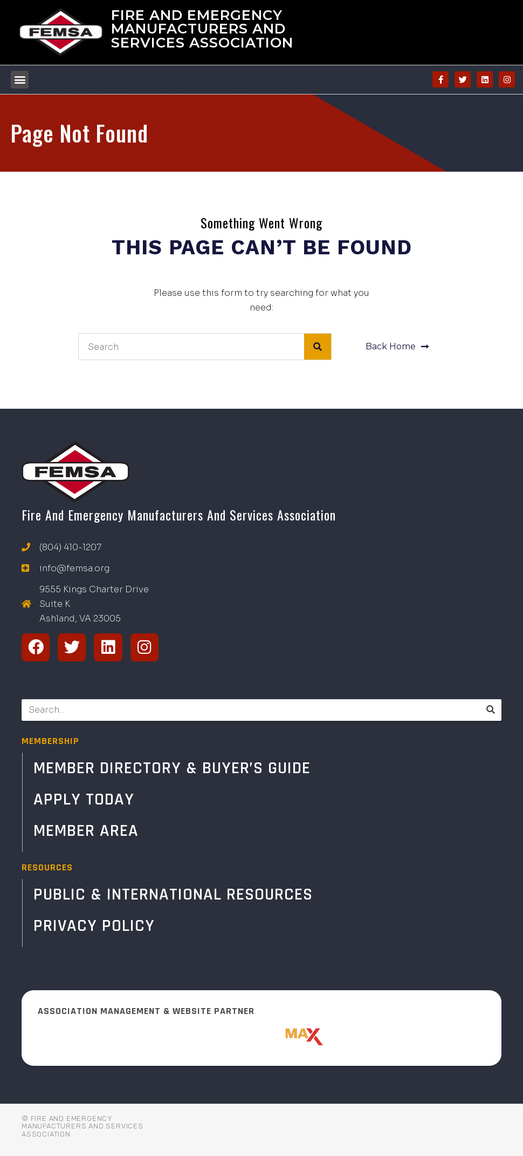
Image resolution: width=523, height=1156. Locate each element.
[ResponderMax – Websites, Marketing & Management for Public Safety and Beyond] (261, 1037)
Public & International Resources (173, 894)
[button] (20, 80)
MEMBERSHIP (50, 741)
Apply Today (83, 799)
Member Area (86, 831)
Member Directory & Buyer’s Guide (172, 768)
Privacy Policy (94, 926)
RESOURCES (47, 867)
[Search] (317, 347)
